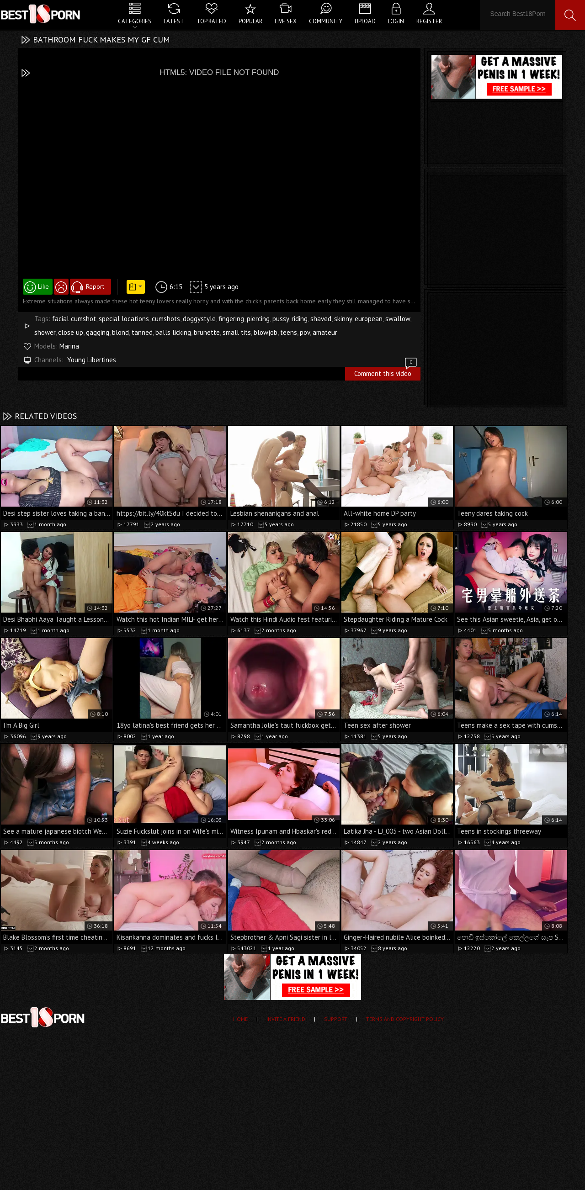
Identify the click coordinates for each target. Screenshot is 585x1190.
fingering (231, 318)
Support (335, 1018)
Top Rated (211, 21)
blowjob (265, 332)
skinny (343, 318)
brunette (207, 332)
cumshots (166, 318)
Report (95, 286)
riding (300, 318)
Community (325, 21)
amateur (325, 332)
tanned (142, 332)
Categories (134, 21)
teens (288, 332)
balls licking (173, 332)
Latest (174, 21)
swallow (397, 318)
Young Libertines (91, 359)
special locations (124, 318)
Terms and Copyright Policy (405, 1018)
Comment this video (386, 372)
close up (70, 332)
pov (305, 332)
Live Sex (286, 21)
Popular (250, 21)
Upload (365, 21)
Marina (69, 346)
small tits (237, 332)
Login (396, 21)
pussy (280, 318)
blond (120, 332)
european (369, 318)
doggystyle (199, 318)
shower (44, 332)
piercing (258, 318)
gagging (97, 332)
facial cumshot (74, 318)
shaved (320, 318)
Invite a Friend (285, 1018)
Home (240, 1018)
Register (429, 21)
